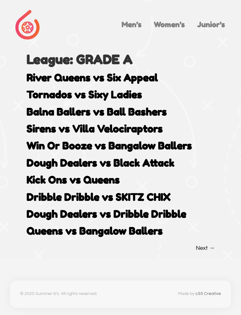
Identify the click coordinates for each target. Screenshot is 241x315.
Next (205, 248)
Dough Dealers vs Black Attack (100, 163)
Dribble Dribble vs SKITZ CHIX (98, 197)
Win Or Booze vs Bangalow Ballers (109, 146)
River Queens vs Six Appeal (92, 78)
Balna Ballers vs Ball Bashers (96, 112)
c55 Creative (208, 293)
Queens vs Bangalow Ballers (94, 231)
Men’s (131, 24)
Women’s (169, 24)
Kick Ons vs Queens (73, 180)
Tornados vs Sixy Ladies (84, 95)
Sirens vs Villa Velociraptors (94, 129)
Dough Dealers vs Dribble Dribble (106, 214)
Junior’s (211, 24)
